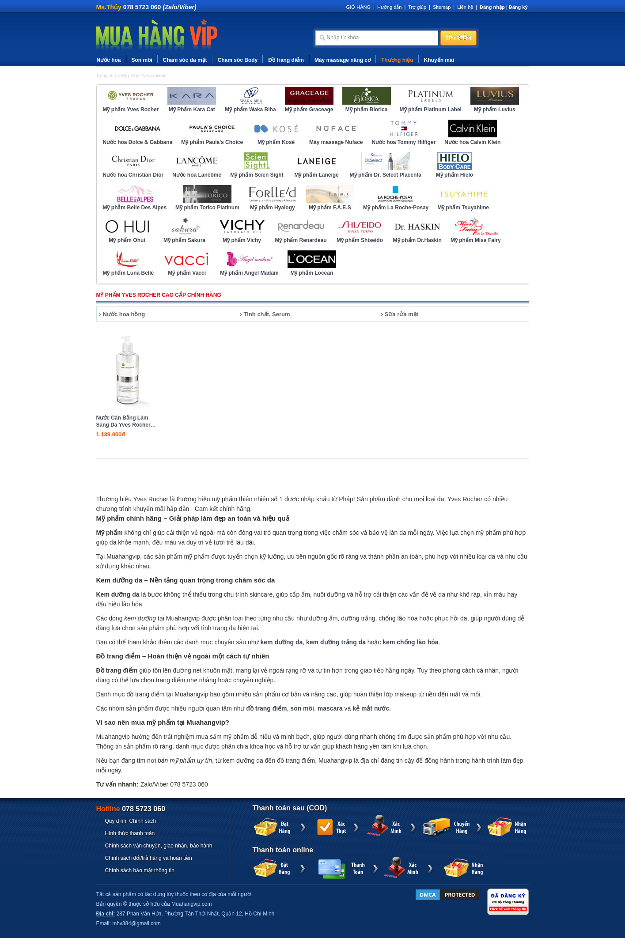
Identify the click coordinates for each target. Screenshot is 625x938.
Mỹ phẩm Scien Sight (256, 175)
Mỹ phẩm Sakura (184, 240)
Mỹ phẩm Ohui (127, 240)
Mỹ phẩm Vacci (187, 273)
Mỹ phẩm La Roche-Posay (395, 207)
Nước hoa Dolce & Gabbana (138, 142)
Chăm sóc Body (238, 60)
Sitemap (442, 7)
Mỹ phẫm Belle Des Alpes (135, 207)
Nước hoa (109, 60)
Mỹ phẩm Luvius (494, 109)
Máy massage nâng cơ (342, 60)
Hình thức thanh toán (130, 833)
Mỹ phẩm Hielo (454, 175)
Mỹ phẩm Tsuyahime (463, 207)
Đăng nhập (492, 7)
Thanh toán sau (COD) (290, 808)
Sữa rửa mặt (401, 314)
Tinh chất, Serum (267, 314)
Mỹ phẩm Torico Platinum (207, 207)
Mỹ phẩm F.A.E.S (330, 207)
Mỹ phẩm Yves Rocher (143, 75)
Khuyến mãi (439, 60)
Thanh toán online (283, 850)
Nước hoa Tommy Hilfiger (404, 142)
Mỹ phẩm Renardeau (301, 240)
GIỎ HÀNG (358, 7)
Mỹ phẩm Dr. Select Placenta (385, 175)
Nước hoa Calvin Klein (472, 142)
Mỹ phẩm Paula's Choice (212, 142)
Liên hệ (465, 7)
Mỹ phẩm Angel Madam (249, 273)
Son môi (142, 60)
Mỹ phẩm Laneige (316, 175)
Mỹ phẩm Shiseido (360, 240)
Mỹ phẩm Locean (311, 273)
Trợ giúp (417, 7)
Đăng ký (518, 7)
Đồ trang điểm (286, 60)
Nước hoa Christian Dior (133, 175)
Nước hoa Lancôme (196, 175)
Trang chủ (106, 75)
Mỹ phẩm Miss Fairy (476, 240)
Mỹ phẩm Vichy (242, 240)
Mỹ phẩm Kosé (276, 142)
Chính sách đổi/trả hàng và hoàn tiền (148, 858)
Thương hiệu (397, 60)
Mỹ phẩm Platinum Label (431, 109)
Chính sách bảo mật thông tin (139, 870)
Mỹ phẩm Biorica (366, 109)
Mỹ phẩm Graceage (309, 109)
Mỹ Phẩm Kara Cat (192, 109)
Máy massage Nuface (336, 142)
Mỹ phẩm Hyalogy (272, 207)
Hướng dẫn (389, 7)
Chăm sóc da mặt (185, 60)
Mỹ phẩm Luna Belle (128, 273)
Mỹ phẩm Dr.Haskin (417, 240)
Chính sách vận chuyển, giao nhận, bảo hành (158, 846)
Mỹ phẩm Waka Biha (250, 109)
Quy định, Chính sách (130, 821)
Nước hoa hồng (124, 314)
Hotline (131, 809)
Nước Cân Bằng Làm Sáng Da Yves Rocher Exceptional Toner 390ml (123, 421)
